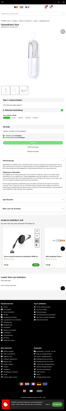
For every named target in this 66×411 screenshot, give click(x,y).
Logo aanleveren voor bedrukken (11, 320)
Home (9, 21)
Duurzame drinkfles (40, 309)
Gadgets (14, 21)
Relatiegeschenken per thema (43, 359)
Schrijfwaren (5, 369)
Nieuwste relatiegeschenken (43, 366)
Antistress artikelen (7, 351)
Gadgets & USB (6, 356)
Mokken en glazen (7, 364)
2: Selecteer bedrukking (33, 110)
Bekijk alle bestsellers (41, 320)
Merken (37, 374)
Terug (4, 20)
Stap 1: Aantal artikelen (12, 100)
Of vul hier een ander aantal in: (12, 105)
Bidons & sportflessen (8, 354)
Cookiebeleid (6, 332)
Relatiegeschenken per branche (44, 361)
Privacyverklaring (7, 335)
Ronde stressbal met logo (42, 307)
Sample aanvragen (33, 151)
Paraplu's (5, 366)
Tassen (4, 374)
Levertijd (4, 314)
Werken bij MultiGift (7, 312)
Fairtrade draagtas (40, 312)
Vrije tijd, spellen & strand (9, 377)
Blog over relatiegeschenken (43, 354)
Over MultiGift (6, 309)
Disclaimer (5, 338)
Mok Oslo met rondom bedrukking (44, 317)
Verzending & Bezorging (8, 317)
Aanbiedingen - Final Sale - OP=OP (45, 351)
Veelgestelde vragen (8, 340)
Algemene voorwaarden (8, 330)
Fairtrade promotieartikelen (42, 369)
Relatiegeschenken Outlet (42, 377)
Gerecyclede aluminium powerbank (44, 314)
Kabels (36, 21)
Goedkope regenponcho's (9, 359)
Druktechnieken (6, 322)
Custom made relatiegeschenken (44, 364)
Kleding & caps (6, 361)
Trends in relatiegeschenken (43, 356)
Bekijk (36, 265)
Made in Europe (39, 372)
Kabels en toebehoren (25, 21)
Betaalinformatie (6, 325)
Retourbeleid (5, 327)
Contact (4, 307)
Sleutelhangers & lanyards (9, 372)
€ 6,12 (6, 265)
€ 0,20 (48, 265)
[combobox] (31, 13)
